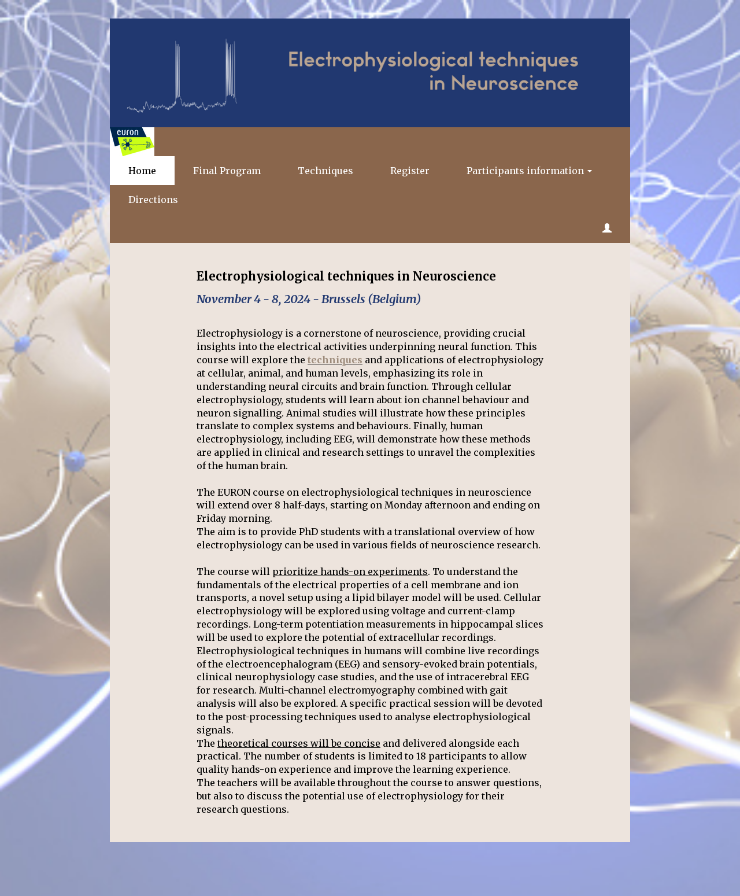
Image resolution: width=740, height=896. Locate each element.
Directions (153, 199)
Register (410, 170)
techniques (335, 360)
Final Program (227, 170)
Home (142, 170)
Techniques (325, 170)
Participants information (529, 170)
